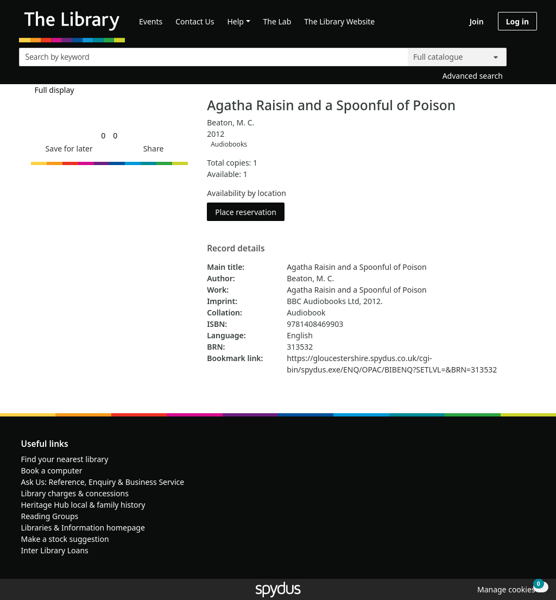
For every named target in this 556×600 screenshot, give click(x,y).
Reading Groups (50, 516)
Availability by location (246, 193)
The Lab (277, 21)
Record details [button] (235, 249)
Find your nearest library (65, 459)
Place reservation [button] (250, 211)
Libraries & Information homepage (83, 527)
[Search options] (457, 57)
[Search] (524, 54)
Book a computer (52, 470)
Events (150, 21)
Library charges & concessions (75, 493)
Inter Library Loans (55, 550)
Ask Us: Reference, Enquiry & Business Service (103, 482)
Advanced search (473, 76)
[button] (67, 148)
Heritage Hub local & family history (83, 505)
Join (477, 21)
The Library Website (339, 21)
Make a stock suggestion (65, 539)
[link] (103, 135)
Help (235, 21)
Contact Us (194, 21)
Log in (517, 21)
